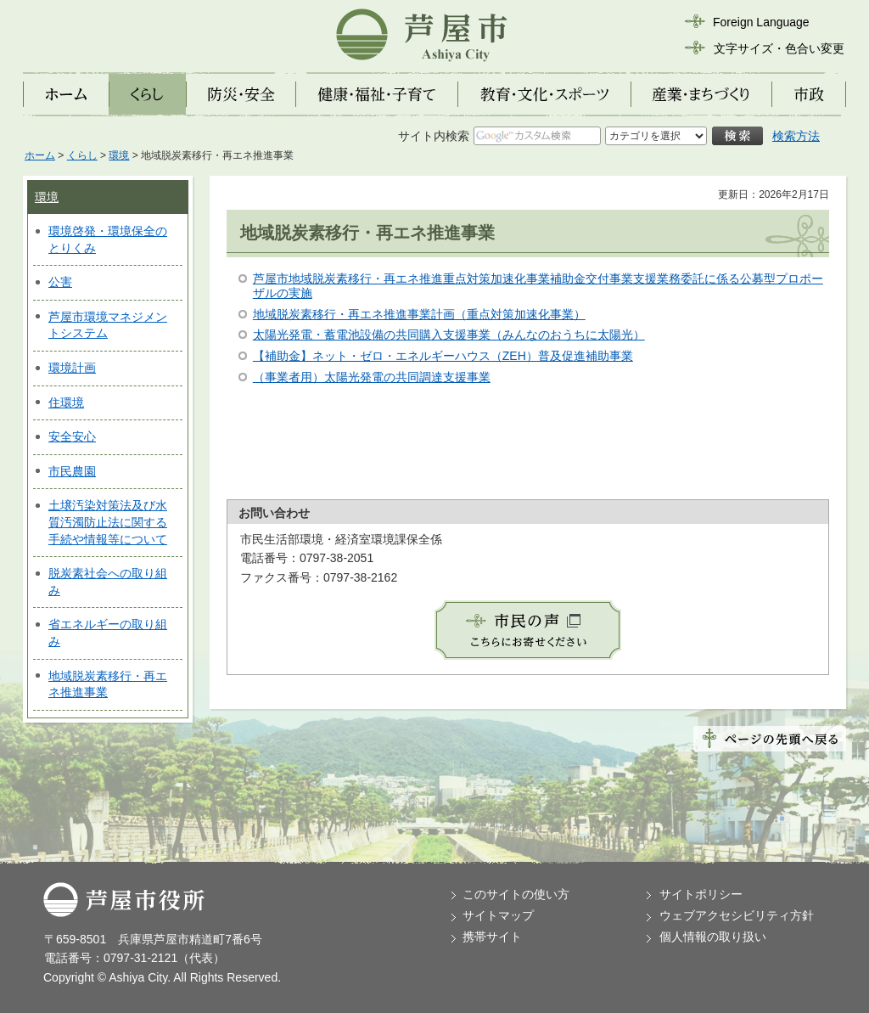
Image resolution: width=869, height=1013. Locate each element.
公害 (60, 282)
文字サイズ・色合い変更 (779, 48)
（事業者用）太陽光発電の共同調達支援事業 (372, 377)
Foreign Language (761, 22)
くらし (82, 155)
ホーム (40, 155)
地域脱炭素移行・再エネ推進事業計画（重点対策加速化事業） (419, 314)
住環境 (66, 402)
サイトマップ (498, 915)
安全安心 (72, 436)
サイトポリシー (701, 894)
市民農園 (72, 471)
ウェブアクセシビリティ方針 (736, 915)
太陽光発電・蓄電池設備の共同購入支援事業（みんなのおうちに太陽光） (449, 334)
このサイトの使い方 (516, 894)
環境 (119, 155)
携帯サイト (492, 936)
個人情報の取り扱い (712, 936)
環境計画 (72, 367)
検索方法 (796, 136)
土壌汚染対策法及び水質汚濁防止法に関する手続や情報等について (107, 521)
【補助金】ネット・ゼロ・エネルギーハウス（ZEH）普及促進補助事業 (443, 356)
